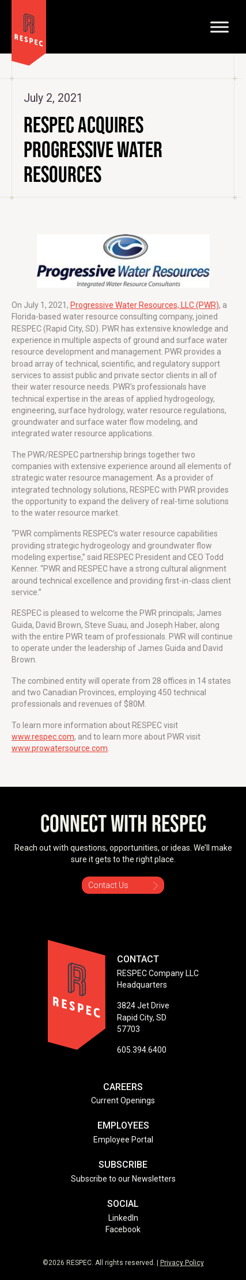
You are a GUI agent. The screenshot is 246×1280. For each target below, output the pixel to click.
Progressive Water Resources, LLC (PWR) (144, 305)
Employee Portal (123, 1139)
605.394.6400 (141, 1049)
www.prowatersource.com (60, 748)
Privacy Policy (182, 1263)
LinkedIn (123, 1217)
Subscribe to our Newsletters (123, 1178)
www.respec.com (43, 736)
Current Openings (123, 1100)
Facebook (123, 1229)
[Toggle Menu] (219, 26)
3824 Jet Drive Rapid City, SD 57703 (143, 1017)
